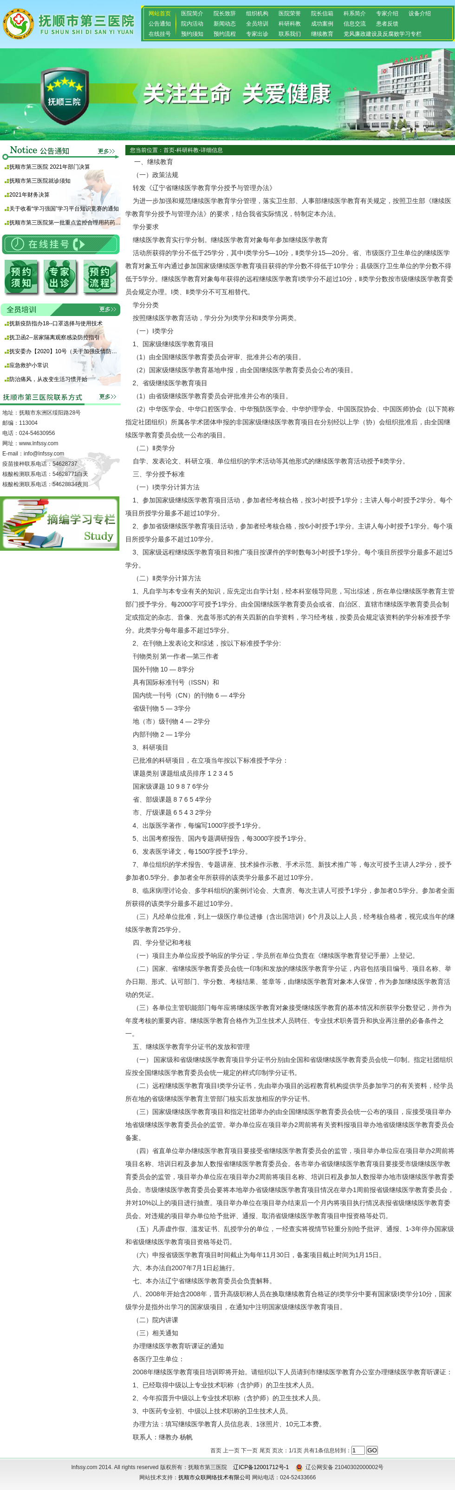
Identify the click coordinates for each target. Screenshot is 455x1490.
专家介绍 (387, 13)
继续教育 (322, 34)
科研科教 (290, 23)
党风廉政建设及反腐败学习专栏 (383, 34)
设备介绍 (420, 13)
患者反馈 (387, 23)
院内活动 (192, 23)
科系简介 (355, 13)
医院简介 (192, 13)
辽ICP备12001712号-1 (261, 1467)
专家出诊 (257, 34)
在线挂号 (160, 34)
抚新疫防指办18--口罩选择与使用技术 (56, 323)
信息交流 (355, 23)
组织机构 (257, 13)
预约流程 (225, 34)
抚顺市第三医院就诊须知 (40, 181)
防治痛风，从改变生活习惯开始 (48, 379)
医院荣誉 (290, 13)
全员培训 (257, 23)
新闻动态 (225, 23)
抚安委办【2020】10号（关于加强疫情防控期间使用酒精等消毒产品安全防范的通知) (65, 351)
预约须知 (192, 34)
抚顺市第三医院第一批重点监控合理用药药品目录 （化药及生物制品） (65, 222)
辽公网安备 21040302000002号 (339, 1467)
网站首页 (160, 13)
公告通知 (160, 23)
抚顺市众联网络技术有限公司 (214, 1477)
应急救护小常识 (28, 365)
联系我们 (290, 34)
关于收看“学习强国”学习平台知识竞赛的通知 (64, 208)
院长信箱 (322, 13)
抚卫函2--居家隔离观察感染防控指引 (54, 337)
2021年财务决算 (29, 194)
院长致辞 (225, 13)
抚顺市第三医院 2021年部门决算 (49, 167)
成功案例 (322, 23)
